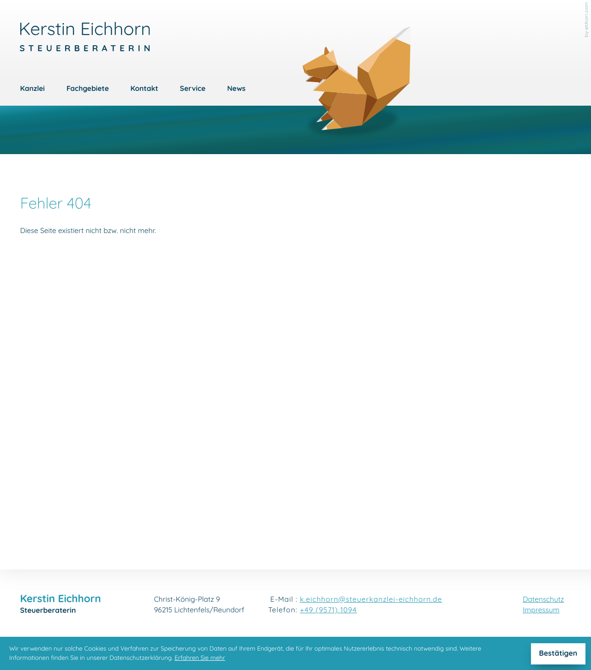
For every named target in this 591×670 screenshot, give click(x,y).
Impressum (541, 610)
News (236, 89)
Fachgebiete (87, 89)
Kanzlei (32, 89)
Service (192, 89)
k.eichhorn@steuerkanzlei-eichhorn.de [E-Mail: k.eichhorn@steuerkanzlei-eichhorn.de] (371, 600)
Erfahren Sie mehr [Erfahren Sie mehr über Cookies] (200, 658)
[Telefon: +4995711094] (328, 610)
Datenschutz (543, 600)
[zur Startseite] (85, 37)
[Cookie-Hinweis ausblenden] (558, 653)
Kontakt (144, 89)
